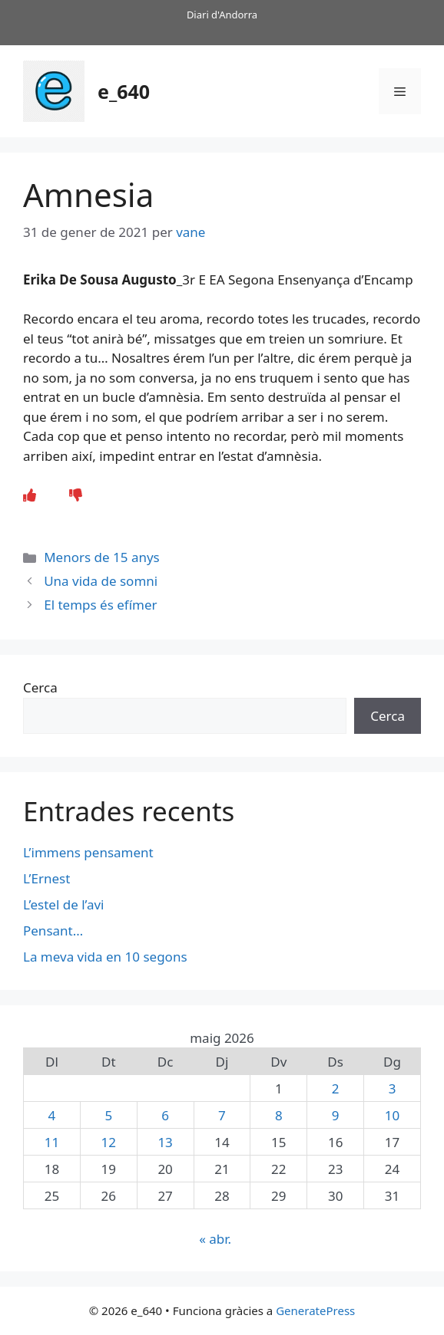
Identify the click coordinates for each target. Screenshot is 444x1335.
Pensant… (53, 930)
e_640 (124, 91)
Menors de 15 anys (102, 557)
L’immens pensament (88, 852)
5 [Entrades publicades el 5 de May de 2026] (108, 1115)
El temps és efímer (100, 604)
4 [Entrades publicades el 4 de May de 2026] (52, 1115)
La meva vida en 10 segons (105, 956)
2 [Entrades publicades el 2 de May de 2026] (336, 1088)
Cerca (40, 687)
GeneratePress (315, 1310)
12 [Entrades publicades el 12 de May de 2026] (108, 1142)
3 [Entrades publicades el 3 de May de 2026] (392, 1088)
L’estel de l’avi (63, 904)
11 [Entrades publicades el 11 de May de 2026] (52, 1142)
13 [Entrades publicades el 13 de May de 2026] (164, 1142)
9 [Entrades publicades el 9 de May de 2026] (336, 1115)
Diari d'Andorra (222, 14)
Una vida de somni (100, 581)
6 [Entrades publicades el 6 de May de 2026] (165, 1115)
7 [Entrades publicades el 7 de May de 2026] (222, 1115)
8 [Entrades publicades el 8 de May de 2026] (279, 1115)
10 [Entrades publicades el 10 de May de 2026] (392, 1115)
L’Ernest (46, 878)
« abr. (215, 1239)
